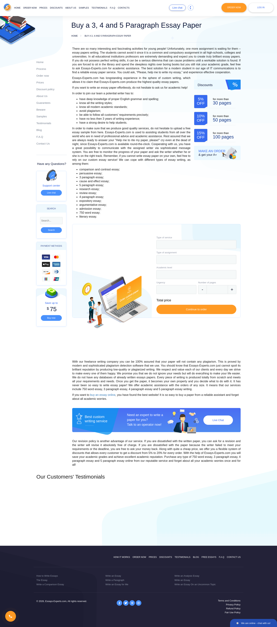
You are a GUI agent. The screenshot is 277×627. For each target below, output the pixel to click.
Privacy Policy (233, 604)
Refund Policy (233, 608)
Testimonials (99, 8)
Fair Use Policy (232, 612)
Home (17, 8)
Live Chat (218, 420)
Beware (41, 109)
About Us (41, 96)
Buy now (51, 318)
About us (70, 8)
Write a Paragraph (114, 580)
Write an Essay (113, 575)
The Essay (41, 580)
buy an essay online (102, 394)
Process (41, 68)
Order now (30, 8)
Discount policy (45, 89)
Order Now (234, 7)
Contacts (124, 8)
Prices (43, 8)
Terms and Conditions (229, 600)
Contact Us (43, 143)
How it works (121, 557)
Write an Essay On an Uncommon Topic (195, 584)
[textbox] (196, 244)
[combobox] (196, 244)
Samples (84, 8)
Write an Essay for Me (116, 584)
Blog (39, 129)
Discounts (56, 8)
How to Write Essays (47, 575)
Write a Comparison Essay (50, 584)
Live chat (177, 7)
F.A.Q (112, 8)
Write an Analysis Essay (187, 575)
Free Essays (209, 557)
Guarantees (43, 102)
